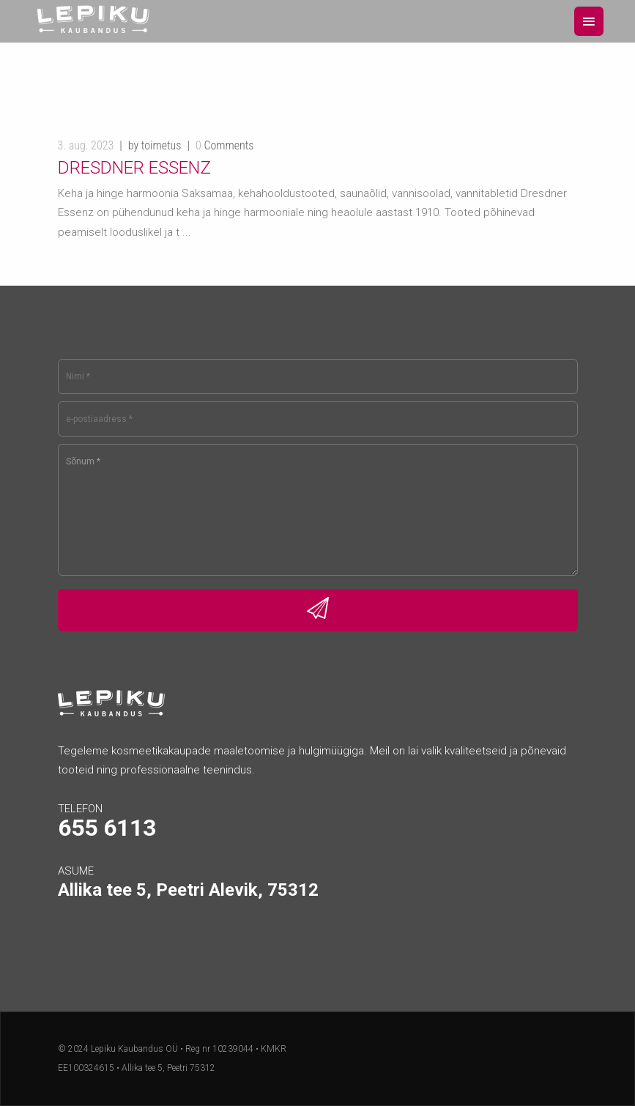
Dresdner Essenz (134, 167)
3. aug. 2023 (86, 145)
